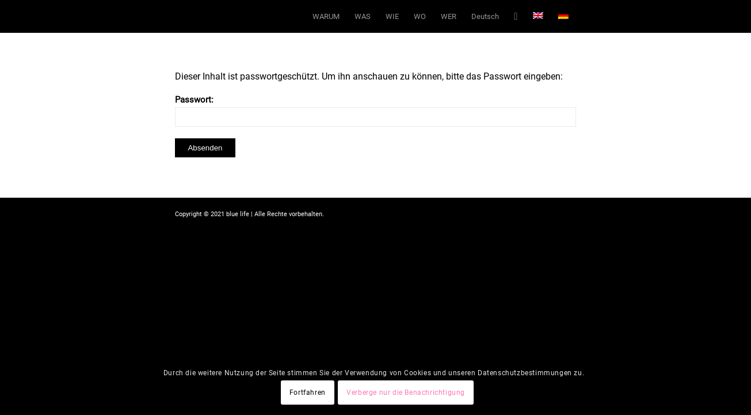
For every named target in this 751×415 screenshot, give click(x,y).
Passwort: (375, 111)
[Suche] (515, 16)
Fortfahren (307, 392)
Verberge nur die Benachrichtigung (405, 392)
